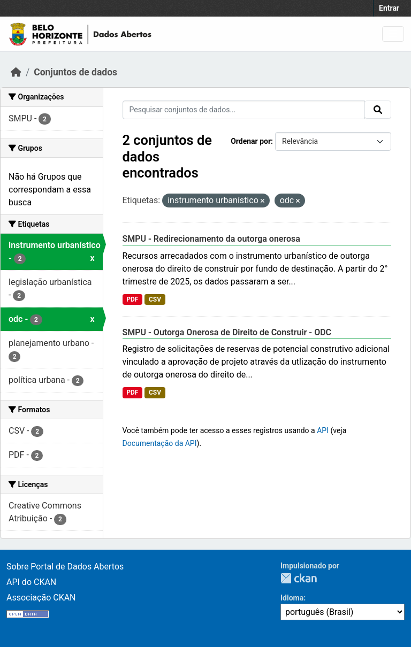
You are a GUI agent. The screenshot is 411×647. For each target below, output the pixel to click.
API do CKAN (31, 582)
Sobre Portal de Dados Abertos (65, 566)
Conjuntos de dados (75, 72)
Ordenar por (251, 141)
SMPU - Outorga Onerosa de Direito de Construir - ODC (227, 332)
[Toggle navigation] (393, 34)
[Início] (16, 72)
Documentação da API (160, 443)
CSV (155, 299)
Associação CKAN (41, 597)
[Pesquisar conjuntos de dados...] (244, 110)
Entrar (389, 8)
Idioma (291, 598)
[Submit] (377, 110)
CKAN (298, 578)
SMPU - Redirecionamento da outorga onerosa (211, 239)
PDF (132, 299)
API (323, 430)
